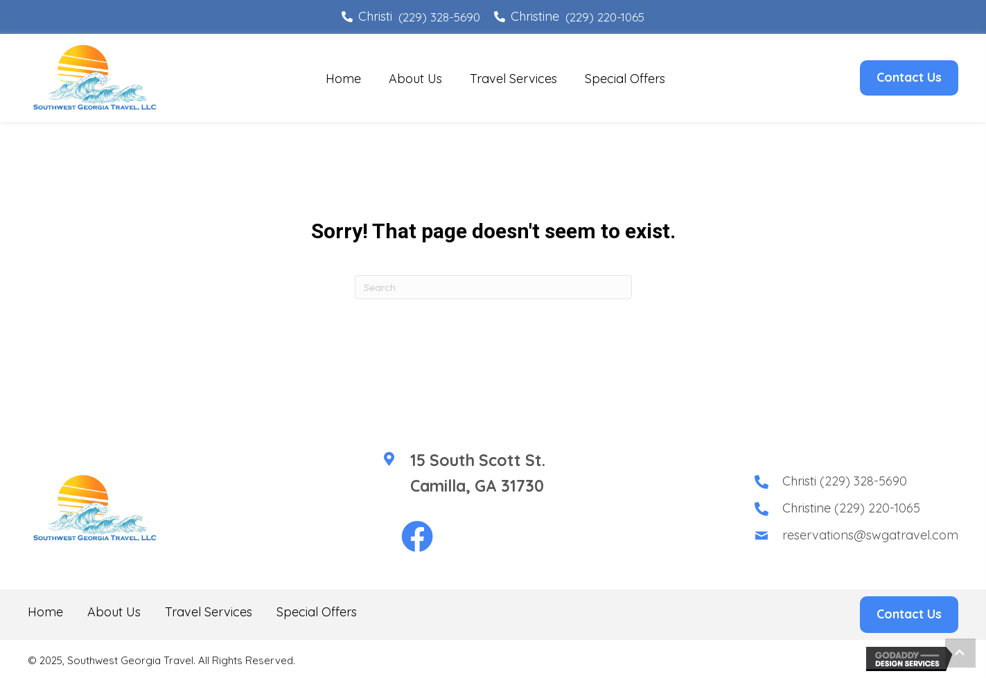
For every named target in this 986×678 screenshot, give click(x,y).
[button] (417, 537)
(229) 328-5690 (439, 17)
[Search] (493, 287)
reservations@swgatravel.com (870, 535)
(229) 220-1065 (604, 17)
